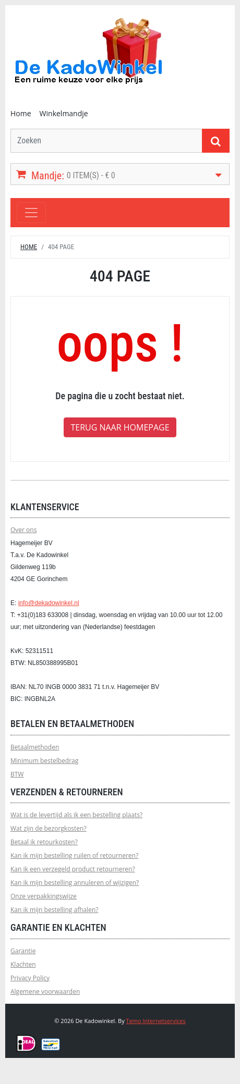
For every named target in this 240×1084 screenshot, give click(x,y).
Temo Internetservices (156, 1021)
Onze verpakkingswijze (43, 896)
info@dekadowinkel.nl (48, 603)
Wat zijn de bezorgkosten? (48, 828)
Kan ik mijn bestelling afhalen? (54, 909)
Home (20, 113)
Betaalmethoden (34, 747)
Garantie (22, 950)
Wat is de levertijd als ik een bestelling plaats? (76, 814)
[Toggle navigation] (31, 212)
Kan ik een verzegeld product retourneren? (72, 869)
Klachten (23, 964)
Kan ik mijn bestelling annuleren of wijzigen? (74, 882)
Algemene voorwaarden (45, 991)
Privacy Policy (30, 978)
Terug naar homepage (119, 427)
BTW (16, 774)
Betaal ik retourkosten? (44, 841)
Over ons (23, 529)
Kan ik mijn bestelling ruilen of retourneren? (74, 855)
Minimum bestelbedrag (44, 760)
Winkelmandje (64, 113)
